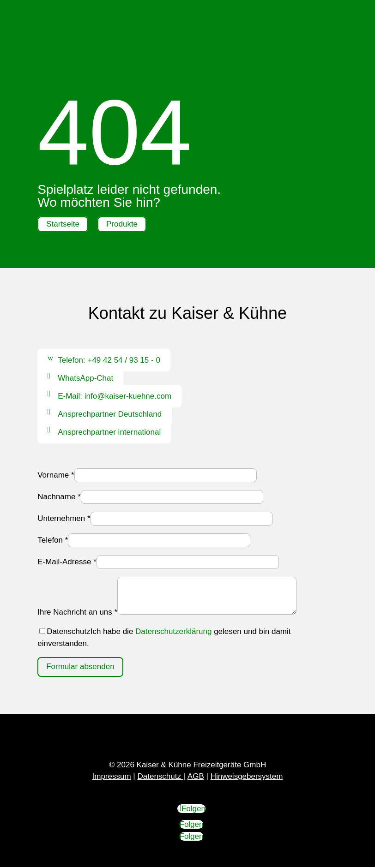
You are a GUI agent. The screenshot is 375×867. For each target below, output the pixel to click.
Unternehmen (63, 518)
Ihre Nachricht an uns (77, 612)
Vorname (55, 475)
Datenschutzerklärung (173, 631)
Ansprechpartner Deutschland (110, 414)
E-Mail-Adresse (67, 561)
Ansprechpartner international (109, 432)
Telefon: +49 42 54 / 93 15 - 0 (109, 360)
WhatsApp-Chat (85, 378)
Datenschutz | (161, 776)
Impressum (111, 776)
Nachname (59, 496)
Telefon (52, 540)
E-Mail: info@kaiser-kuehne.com (114, 396)
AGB (196, 776)
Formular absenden (80, 666)
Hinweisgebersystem (247, 776)
